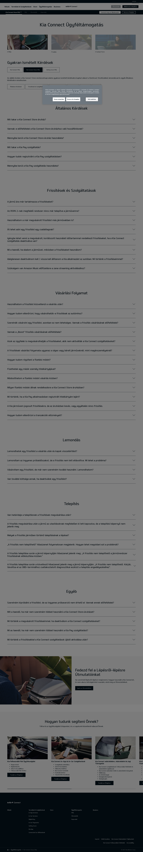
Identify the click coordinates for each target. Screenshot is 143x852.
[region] (72, 94)
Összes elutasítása (59, 99)
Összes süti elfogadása (73, 99)
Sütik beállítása (92, 99)
